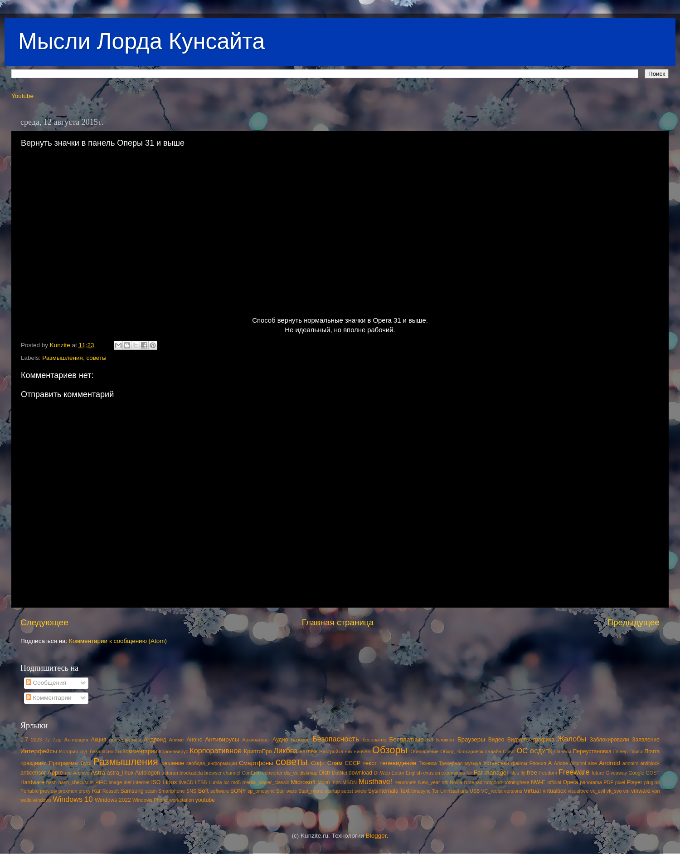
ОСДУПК (541, 751)
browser (213, 772)
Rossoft (110, 791)
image (115, 782)
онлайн (493, 751)
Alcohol (578, 763)
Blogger (376, 835)
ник (349, 751)
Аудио (280, 739)
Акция (99, 739)
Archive (81, 772)
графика (543, 739)
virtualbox (554, 791)
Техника (427, 763)
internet (141, 782)
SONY (238, 791)
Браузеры (471, 739)
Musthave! (376, 781)
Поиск (636, 751)
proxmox (67, 791)
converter (272, 772)
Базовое (300, 739)
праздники (33, 763)
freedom (548, 772)
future (598, 772)
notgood (493, 782)
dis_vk (291, 772)
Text (404, 791)
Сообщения (46, 682)
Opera (570, 782)
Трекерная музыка (460, 763)
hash (51, 782)
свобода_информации (211, 763)
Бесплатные (406, 739)
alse (592, 763)
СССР (352, 763)
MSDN (349, 782)
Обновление (424, 751)
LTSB (201, 782)
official (554, 782)
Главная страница (338, 622)
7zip (57, 739)
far (469, 772)
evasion (431, 772)
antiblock (650, 763)
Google (636, 772)
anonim (630, 763)
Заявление (646, 739)
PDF (608, 782)
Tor (435, 791)
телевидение (397, 763)
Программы (64, 763)
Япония (537, 763)
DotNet (339, 772)
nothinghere (516, 782)
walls (25, 800)
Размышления (62, 357)
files (514, 772)
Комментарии (49, 697)
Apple (55, 772)
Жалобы (571, 739)
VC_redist (491, 791)
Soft (203, 790)
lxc (226, 782)
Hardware (32, 782)
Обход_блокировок (461, 751)
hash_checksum (76, 782)
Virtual (532, 790)
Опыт (509, 751)
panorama (591, 782)
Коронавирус (173, 751)
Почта (652, 751)
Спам (335, 763)
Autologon (147, 773)
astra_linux (120, 773)
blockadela (191, 772)
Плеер (620, 751)
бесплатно (374, 739)
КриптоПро (258, 751)
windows (42, 800)
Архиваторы (256, 739)
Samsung (131, 791)
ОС (522, 750)
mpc (335, 782)
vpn (656, 791)
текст (370, 763)
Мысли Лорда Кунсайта (141, 41)
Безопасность (335, 739)
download (360, 773)
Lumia (215, 782)
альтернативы (125, 739)
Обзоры (390, 750)
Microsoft (303, 782)
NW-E (538, 782)
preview (48, 791)
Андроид (155, 739)
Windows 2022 (113, 800)
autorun (169, 772)
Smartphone (171, 791)
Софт (318, 763)
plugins (652, 782)
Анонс (194, 739)
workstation (181, 800)
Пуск (86, 763)
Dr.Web (382, 772)
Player (634, 782)
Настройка (331, 751)
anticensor (33, 773)
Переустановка (592, 751)
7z (46, 739)
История (68, 751)
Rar (96, 791)
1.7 (24, 739)
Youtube (22, 96)
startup (332, 791)
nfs (445, 782)
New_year (429, 782)
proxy (84, 791)
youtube (205, 800)
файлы (519, 763)
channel (231, 772)
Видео (496, 739)
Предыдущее (633, 622)
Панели (562, 751)
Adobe (561, 763)
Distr (324, 773)
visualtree (578, 791)
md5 (236, 782)
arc (68, 772)
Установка (496, 763)
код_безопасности (100, 751)
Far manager (490, 772)
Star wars (286, 791)
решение (172, 763)
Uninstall (449, 791)
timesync (421, 791)
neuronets (405, 782)
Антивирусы (222, 739)
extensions (453, 772)
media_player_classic (266, 782)
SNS (191, 791)
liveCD (186, 782)
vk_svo (614, 791)
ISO (155, 782)
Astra (98, 772)
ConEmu (251, 772)
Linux (169, 782)
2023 (36, 739)
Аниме (176, 739)
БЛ (430, 739)
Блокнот (445, 739)
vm (626, 791)
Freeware (574, 772)
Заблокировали (609, 739)
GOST (653, 772)
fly (522, 772)
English (414, 772)
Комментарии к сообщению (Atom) (118, 641)
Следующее (44, 622)
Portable (29, 791)
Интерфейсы (38, 751)
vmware (641, 791)
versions (513, 791)
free (532, 772)
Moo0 (324, 782)
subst (347, 791)
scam (151, 791)
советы (96, 357)
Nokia (456, 782)
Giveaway (616, 772)
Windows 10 (72, 799)
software (219, 791)
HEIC (101, 782)
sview (361, 791)
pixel (620, 782)
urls (464, 791)
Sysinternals (383, 791)
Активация (76, 739)
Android (609, 763)
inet (127, 782)
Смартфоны (256, 763)
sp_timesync (261, 791)
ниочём (362, 751)
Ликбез (285, 750)
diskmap (308, 772)
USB (475, 791)
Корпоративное (215, 750)
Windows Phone (150, 800)
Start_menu (311, 791)
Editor (398, 772)
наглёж (309, 751)
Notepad (473, 782)
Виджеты (518, 739)
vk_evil (597, 791)
